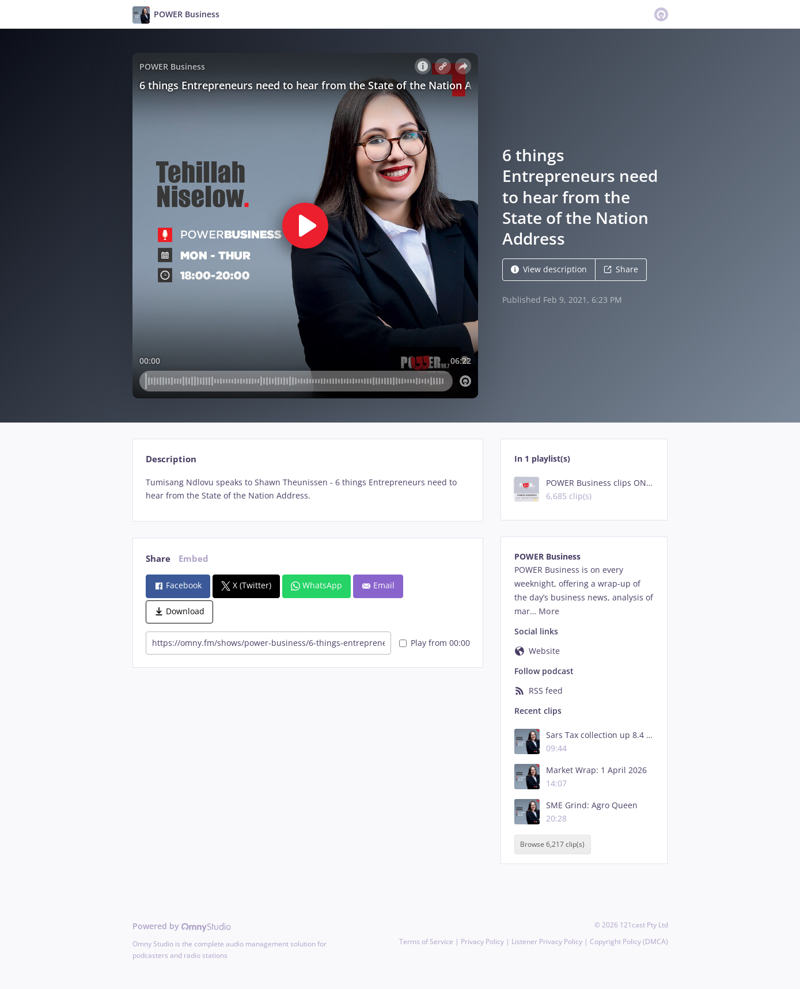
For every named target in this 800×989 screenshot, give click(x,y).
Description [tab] (171, 459)
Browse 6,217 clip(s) (552, 844)
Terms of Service (426, 941)
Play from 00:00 (434, 642)
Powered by (181, 925)
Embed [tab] (193, 559)
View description (549, 269)
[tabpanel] (308, 489)
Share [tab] (158, 559)
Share (621, 269)
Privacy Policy (482, 941)
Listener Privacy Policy (546, 941)
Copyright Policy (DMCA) (629, 941)
